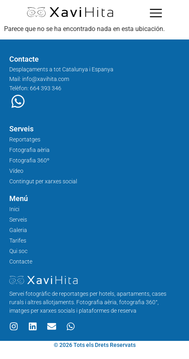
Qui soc (18, 251)
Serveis (18, 219)
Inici (14, 209)
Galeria (18, 230)
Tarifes (17, 240)
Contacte (20, 261)
